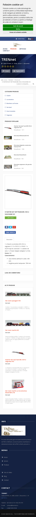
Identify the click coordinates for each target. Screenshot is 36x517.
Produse (13, 49)
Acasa (5, 49)
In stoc (11, 218)
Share (6, 71)
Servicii (4, 461)
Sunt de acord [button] (18, 26)
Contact (6, 51)
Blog (4, 476)
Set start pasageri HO (13, 301)
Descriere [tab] (9, 239)
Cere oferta (10, 232)
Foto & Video (6, 472)
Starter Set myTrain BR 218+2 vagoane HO (16, 82)
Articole (22, 49)
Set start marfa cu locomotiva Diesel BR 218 (16, 391)
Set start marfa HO (12, 330)
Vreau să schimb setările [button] (18, 32)
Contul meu (20, 39)
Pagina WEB (18, 71)
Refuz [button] (18, 29)
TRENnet (10, 80)
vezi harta (4, 498)
